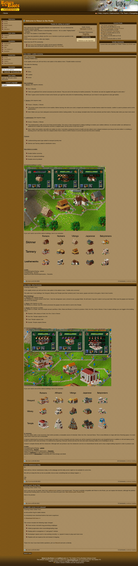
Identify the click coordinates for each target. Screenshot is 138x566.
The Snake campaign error (108, 25)
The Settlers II (8, 49)
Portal (6, 21)
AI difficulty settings (106, 34)
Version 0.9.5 (86, 29)
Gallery (6, 61)
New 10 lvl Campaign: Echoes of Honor (112, 28)
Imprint (105, 13)
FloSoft (105, 38)
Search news (27, 553)
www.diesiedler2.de (72, 559)
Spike (104, 27)
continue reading (131, 281)
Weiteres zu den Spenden (85, 40)
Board (6, 23)
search (50, 36)
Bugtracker (7, 43)
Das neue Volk (32, 44)
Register (6, 35)
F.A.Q (5, 57)
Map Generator (8, 63)
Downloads (7, 59)
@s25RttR (129, 44)
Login (5, 37)
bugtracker (35, 39)
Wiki (5, 47)
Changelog (133, 13)
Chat (5, 27)
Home (5, 13)
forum (25, 37)
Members (7, 29)
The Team (124, 13)
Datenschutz (114, 13)
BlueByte (6, 51)
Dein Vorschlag (59, 46)
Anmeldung (104, 37)
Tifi (104, 30)
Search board (8, 25)
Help (100, 13)
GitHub (6, 45)
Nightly (86, 34)
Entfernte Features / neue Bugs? (110, 31)
